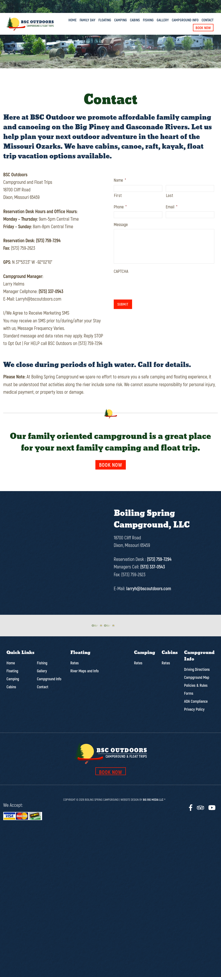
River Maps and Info (84, 669)
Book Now (203, 27)
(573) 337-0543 (51, 291)
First (118, 195)
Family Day (87, 20)
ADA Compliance (196, 699)
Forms (188, 691)
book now (110, 770)
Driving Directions (197, 667)
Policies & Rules (196, 683)
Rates (74, 661)
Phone (120, 206)
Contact (207, 20)
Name (120, 180)
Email (171, 206)
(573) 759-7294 (48, 240)
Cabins (135, 20)
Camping (120, 20)
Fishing (148, 20)
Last (169, 195)
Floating (104, 20)
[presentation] (146, 284)
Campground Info (185, 20)
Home (72, 20)
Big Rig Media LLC (153, 798)
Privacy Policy (194, 707)
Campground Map (196, 675)
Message (121, 224)
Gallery (163, 20)
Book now (110, 465)
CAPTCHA (121, 271)
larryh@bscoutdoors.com (148, 588)
